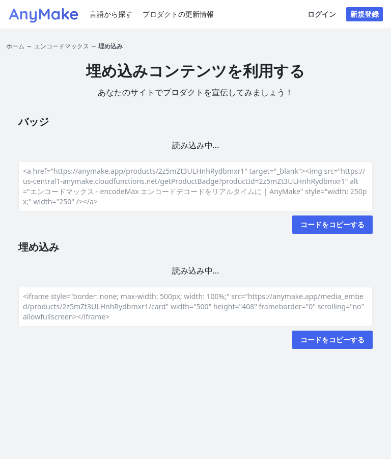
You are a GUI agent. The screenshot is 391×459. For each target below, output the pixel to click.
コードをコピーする (332, 224)
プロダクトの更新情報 (178, 14)
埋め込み (110, 46)
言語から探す (111, 14)
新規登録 (364, 14)
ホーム (15, 46)
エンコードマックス (61, 46)
